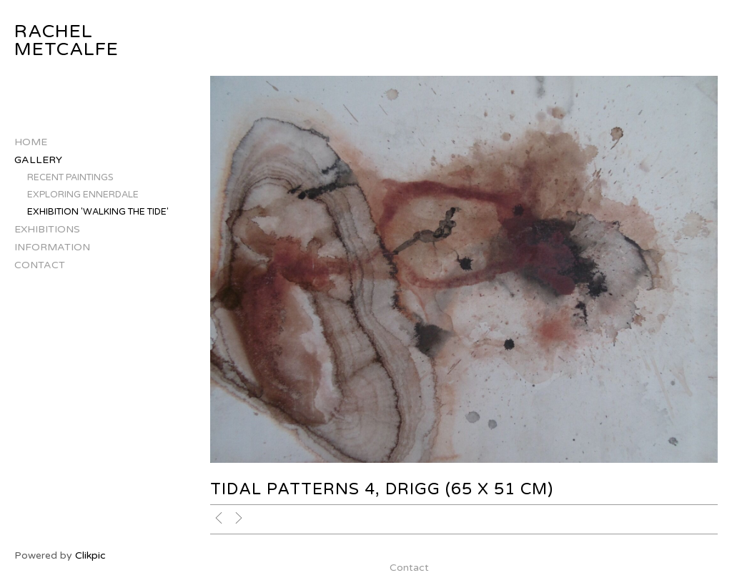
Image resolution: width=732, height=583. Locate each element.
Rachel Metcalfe (66, 40)
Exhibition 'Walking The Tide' (98, 211)
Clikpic (90, 555)
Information (52, 247)
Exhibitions (47, 229)
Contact (39, 265)
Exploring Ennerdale (83, 194)
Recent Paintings (70, 177)
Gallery (38, 160)
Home (30, 142)
